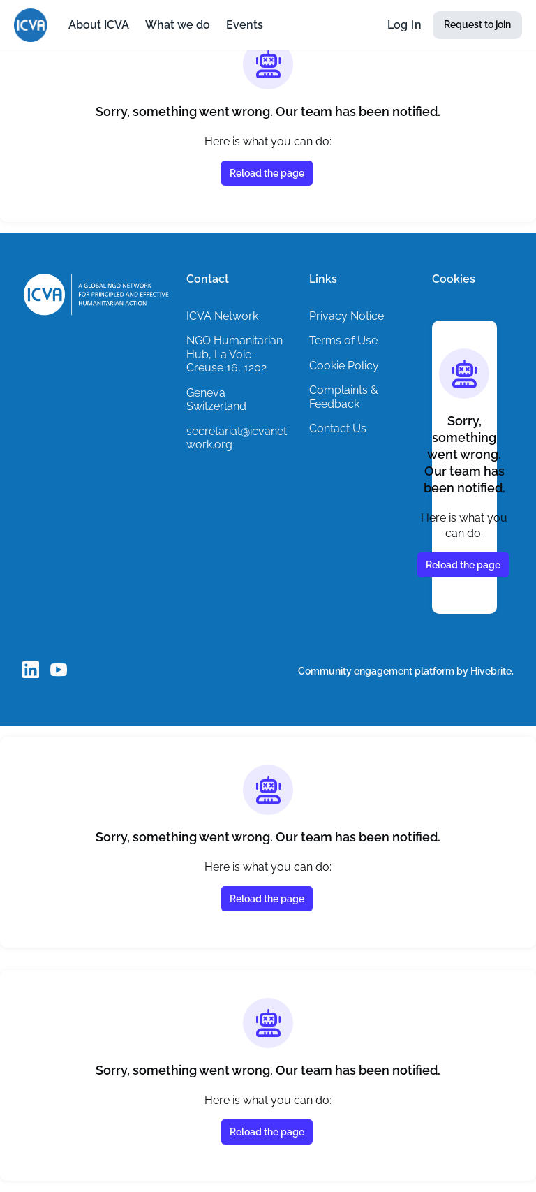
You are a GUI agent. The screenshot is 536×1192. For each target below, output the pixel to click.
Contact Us (338, 428)
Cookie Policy (345, 365)
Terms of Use (344, 340)
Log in (402, 25)
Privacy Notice (347, 316)
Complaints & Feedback (344, 397)
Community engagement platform (371, 671)
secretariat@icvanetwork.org (239, 438)
